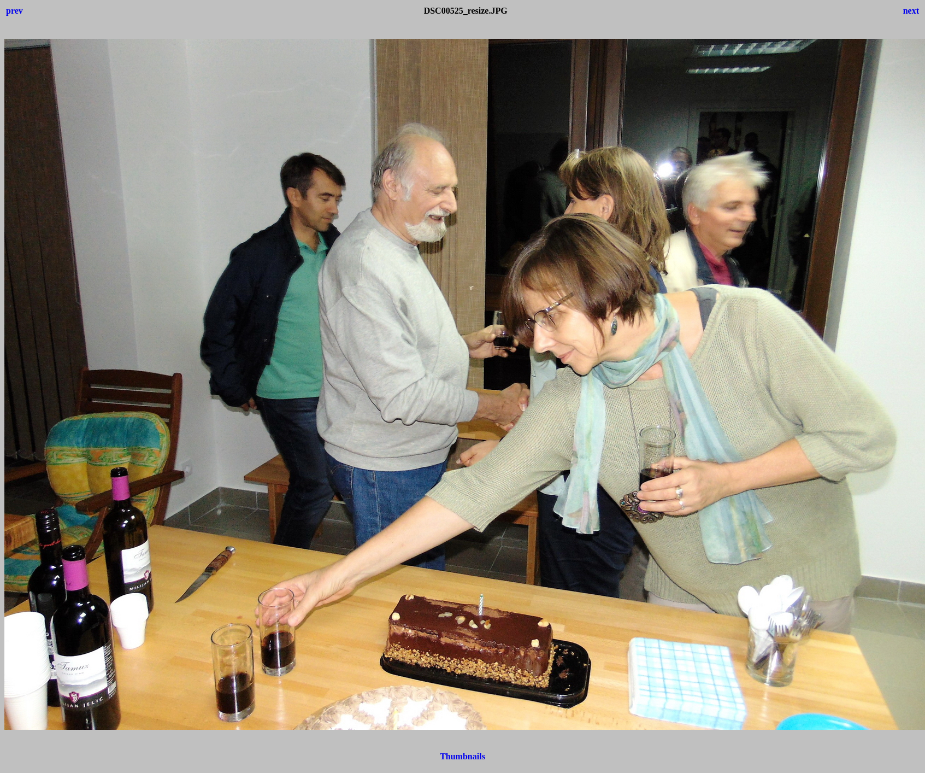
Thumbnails (462, 756)
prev (14, 10)
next (911, 10)
